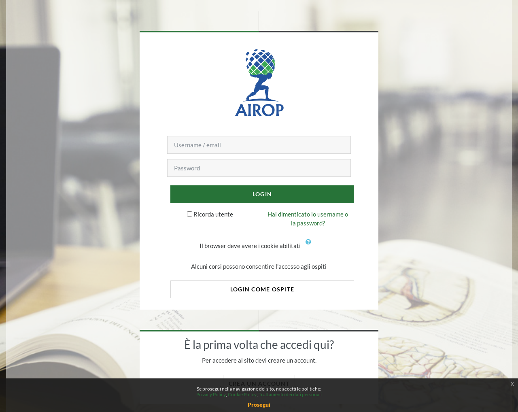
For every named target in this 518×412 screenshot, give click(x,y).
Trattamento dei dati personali (290, 394)
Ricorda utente (213, 214)
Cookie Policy (242, 394)
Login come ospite (262, 289)
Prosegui (259, 404)
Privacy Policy (211, 394)
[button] (310, 246)
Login (262, 194)
